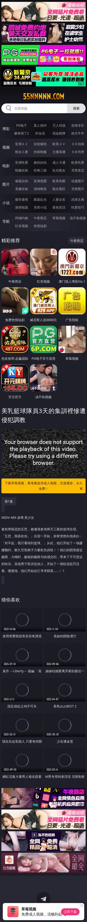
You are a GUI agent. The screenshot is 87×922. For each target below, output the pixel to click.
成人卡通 (58, 162)
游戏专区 (77, 125)
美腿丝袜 (21, 189)
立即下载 (70, 911)
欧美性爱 (77, 162)
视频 (6, 147)
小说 (6, 202)
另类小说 (40, 207)
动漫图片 (77, 181)
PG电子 (21, 125)
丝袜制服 (40, 152)
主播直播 (58, 152)
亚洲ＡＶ (21, 144)
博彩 (6, 128)
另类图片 (77, 189)
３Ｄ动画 (77, 144)
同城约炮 (21, 218)
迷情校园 (21, 207)
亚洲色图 (40, 181)
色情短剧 (40, 226)
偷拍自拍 (40, 162)
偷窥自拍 (21, 181)
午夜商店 (40, 218)
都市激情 (21, 199)
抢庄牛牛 (77, 133)
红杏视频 (21, 226)
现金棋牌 (58, 133)
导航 (6, 221)
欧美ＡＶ (58, 144)
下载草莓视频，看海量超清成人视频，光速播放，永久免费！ (44, 486)
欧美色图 (58, 181)
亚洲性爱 (21, 162)
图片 (6, 184)
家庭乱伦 (40, 199)
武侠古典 (77, 199)
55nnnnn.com (43, 96)
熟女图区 (58, 189)
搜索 (76, 108)
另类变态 (77, 170)
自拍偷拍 (40, 144)
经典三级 (40, 170)
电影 (6, 165)
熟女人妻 (21, 152)
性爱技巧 (77, 207)
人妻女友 (58, 199)
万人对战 (58, 125)
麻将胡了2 (21, 133)
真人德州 (40, 125)
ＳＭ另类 (77, 152)
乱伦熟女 (58, 170)
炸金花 (40, 133)
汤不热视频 (78, 218)
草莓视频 (58, 218)
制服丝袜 (21, 170)
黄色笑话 (58, 207)
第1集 (9, 501)
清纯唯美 (40, 189)
